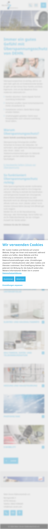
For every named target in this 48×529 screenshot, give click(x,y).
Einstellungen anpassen (12, 285)
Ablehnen (20, 279)
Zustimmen (8, 279)
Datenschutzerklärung (11, 273)
